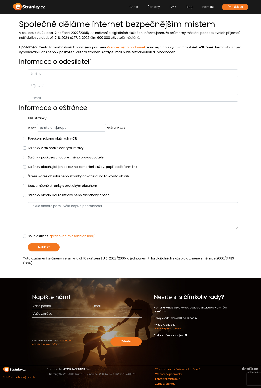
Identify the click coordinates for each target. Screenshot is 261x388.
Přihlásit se (235, 7)
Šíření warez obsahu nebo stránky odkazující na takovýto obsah (78, 176)
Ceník (133, 7)
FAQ (172, 7)
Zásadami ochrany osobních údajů (51, 342)
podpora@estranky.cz (167, 328)
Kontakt (208, 7)
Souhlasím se (62, 236)
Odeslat (126, 341)
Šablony (154, 7)
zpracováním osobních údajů (72, 236)
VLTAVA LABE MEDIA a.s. (76, 369)
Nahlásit (44, 247)
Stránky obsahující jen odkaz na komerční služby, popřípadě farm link (82, 166)
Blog (189, 7)
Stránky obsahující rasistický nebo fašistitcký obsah (68, 195)
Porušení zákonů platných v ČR (52, 138)
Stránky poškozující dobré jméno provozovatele (66, 157)
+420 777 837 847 (164, 325)
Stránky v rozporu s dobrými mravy (56, 148)
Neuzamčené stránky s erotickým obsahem (62, 185)
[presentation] (111, 328)
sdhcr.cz (252, 372)
